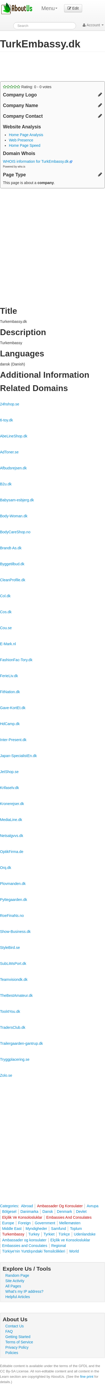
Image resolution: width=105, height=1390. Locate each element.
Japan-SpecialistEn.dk (18, 756)
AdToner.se (9, 452)
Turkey (34, 1234)
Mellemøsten (70, 1223)
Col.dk (5, 596)
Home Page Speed (24, 145)
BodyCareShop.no (15, 532)
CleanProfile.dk (12, 580)
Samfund (58, 1228)
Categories (9, 1206)
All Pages (13, 1286)
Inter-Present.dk (13, 740)
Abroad (27, 1206)
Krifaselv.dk (9, 788)
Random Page (17, 1275)
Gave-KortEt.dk (13, 708)
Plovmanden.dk (13, 883)
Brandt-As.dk (11, 548)
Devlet (81, 1211)
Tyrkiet (49, 1234)
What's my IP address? (24, 1291)
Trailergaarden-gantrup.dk (21, 1043)
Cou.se (6, 628)
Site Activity (14, 1281)
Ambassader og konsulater (24, 1240)
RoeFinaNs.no (12, 915)
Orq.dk (5, 867)
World (74, 1251)
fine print (86, 1377)
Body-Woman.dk (13, 516)
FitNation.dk (10, 692)
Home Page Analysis (26, 135)
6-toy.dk (6, 420)
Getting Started (17, 1337)
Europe (8, 1223)
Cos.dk (6, 612)
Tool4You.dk (10, 1011)
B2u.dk (6, 484)
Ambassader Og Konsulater (60, 1206)
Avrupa (92, 1206)
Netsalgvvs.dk (11, 836)
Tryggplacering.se (15, 1059)
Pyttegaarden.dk (13, 899)
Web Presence (21, 140)
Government (45, 1223)
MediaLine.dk (11, 820)
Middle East (12, 1228)
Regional (58, 1245)
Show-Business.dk (15, 931)
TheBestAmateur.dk (16, 995)
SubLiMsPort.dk (13, 963)
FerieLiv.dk (9, 676)
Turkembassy (13, 1234)
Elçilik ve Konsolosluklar (70, 1240)
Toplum (76, 1228)
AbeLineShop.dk (13, 436)
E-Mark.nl (8, 644)
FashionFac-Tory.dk (16, 660)
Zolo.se (6, 1075)
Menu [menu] (49, 8)
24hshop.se (9, 404)
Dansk (47, 1211)
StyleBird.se (10, 947)
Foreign (24, 1223)
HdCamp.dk (10, 724)
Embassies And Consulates (68, 1217)
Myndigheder (36, 1228)
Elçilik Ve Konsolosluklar (22, 1217)
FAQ (9, 1331)
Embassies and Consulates (24, 1245)
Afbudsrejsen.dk (13, 468)
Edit (73, 8)
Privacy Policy (16, 1347)
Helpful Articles (17, 1297)
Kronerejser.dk (12, 804)
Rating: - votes (27, 87)
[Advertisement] (42, 66)
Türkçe (64, 1234)
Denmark (64, 1211)
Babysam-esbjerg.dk (17, 500)
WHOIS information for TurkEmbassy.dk (37, 161)
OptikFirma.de (11, 852)
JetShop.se (9, 772)
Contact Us (14, 1326)
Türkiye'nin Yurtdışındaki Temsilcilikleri (33, 1251)
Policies (11, 1353)
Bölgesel (9, 1211)
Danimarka (29, 1211)
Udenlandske (85, 1234)
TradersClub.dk (12, 1027)
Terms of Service (19, 1342)
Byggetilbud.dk (12, 564)
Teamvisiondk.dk (14, 979)
